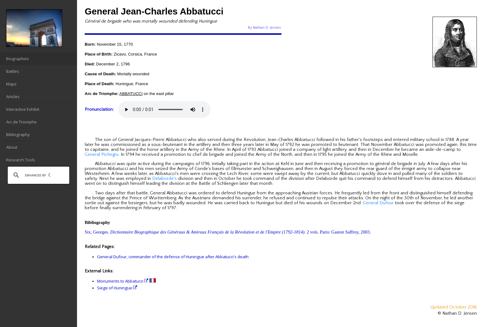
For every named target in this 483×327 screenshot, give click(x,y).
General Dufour (378, 203)
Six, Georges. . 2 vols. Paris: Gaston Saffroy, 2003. (228, 232)
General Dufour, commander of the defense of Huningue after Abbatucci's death (173, 256)
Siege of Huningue (117, 288)
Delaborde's (164, 178)
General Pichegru (102, 154)
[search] (37, 175)
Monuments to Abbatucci (122, 281)
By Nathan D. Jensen (264, 28)
